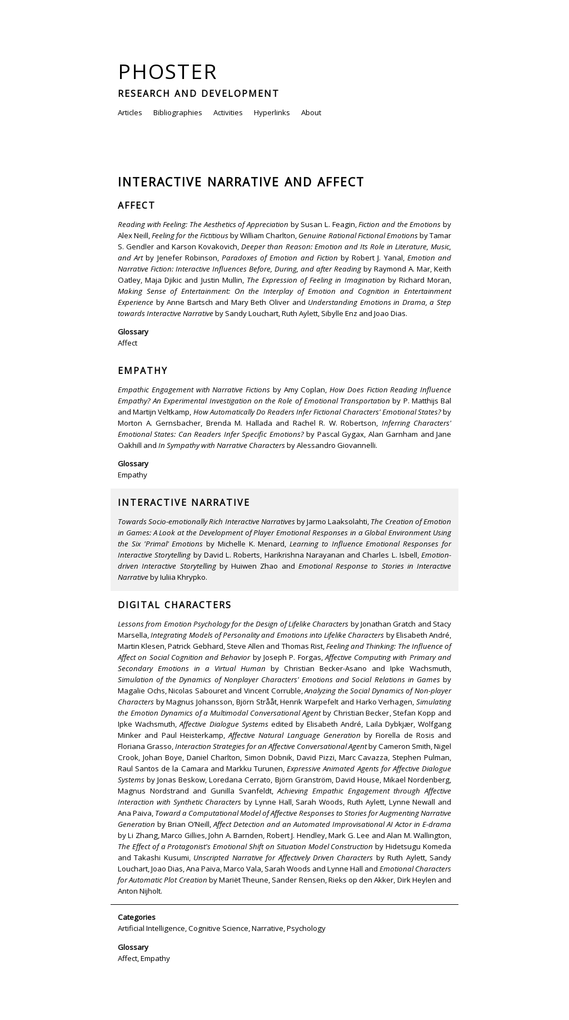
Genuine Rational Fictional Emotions (357, 235)
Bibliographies (177, 112)
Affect (137, 205)
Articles (130, 112)
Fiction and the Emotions (399, 224)
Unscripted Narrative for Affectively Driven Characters (283, 858)
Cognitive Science (218, 928)
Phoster (168, 71)
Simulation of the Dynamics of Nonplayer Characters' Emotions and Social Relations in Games (279, 679)
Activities (228, 112)
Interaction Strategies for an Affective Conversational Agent (271, 746)
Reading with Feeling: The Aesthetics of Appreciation (203, 224)
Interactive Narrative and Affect (241, 182)
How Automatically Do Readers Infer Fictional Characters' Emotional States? (317, 412)
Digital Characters (175, 605)
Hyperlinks (272, 112)
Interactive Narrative (184, 502)
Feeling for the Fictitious (190, 235)
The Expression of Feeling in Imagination (316, 280)
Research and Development (198, 93)
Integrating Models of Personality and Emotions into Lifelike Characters (267, 635)
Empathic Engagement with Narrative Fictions (194, 390)
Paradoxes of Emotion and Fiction (280, 258)
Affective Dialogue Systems (223, 724)
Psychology (306, 928)
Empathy (143, 370)
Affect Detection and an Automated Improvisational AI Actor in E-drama (332, 824)
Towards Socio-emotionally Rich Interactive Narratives (206, 521)
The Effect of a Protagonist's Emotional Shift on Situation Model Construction (245, 846)
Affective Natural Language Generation (294, 735)
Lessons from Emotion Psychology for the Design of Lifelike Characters (233, 624)
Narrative (267, 928)
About (311, 112)
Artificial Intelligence (151, 928)
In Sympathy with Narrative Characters (221, 445)
